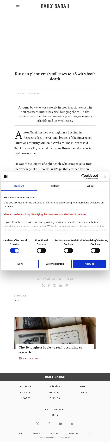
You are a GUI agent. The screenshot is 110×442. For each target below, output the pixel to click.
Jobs (21, 433)
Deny (20, 263)
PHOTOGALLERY (30, 358)
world (17, 300)
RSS (89, 433)
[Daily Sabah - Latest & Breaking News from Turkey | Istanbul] (55, 6)
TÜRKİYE (55, 386)
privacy (36, 433)
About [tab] (90, 185)
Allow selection (55, 263)
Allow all (90, 263)
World (84, 386)
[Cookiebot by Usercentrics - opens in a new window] (84, 176)
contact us (73, 433)
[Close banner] (105, 176)
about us (54, 433)
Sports (26, 398)
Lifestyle (55, 392)
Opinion (55, 398)
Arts (84, 392)
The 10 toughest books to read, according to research (50, 350)
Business (26, 392)
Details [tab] (55, 185)
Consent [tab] (19, 185)
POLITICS (25, 386)
